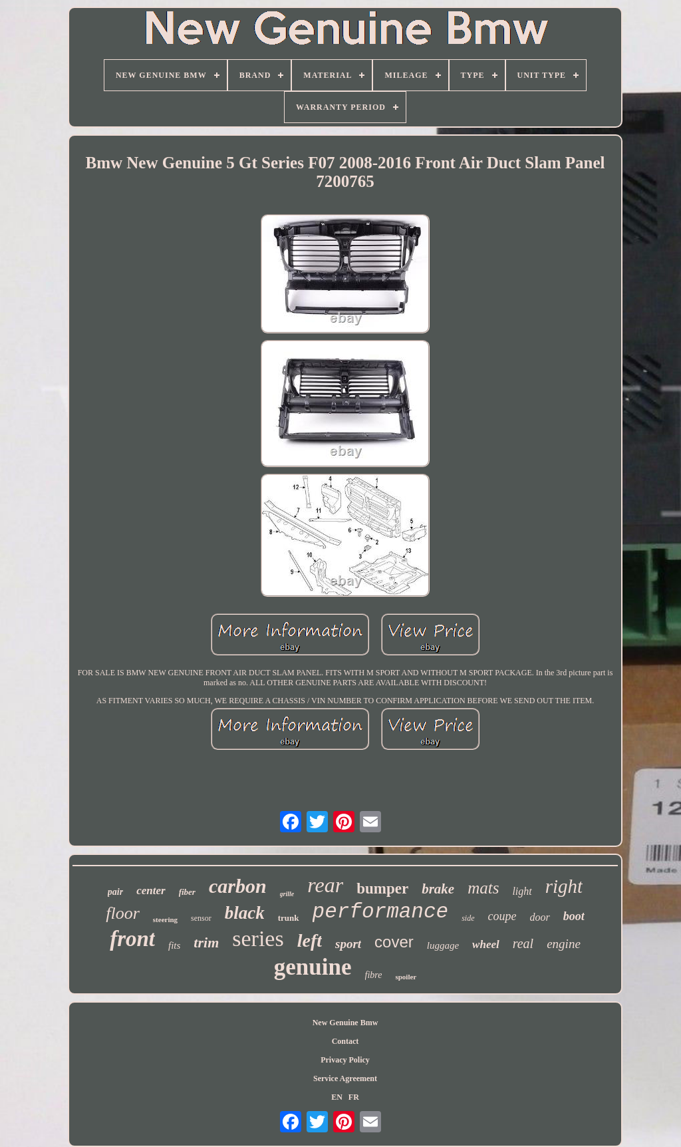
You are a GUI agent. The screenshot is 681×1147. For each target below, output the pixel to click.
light (521, 891)
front (132, 939)
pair (115, 892)
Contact (345, 1041)
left (309, 940)
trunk (288, 918)
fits (174, 945)
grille (287, 894)
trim (206, 942)
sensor (201, 918)
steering (165, 919)
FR (353, 1097)
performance (381, 911)
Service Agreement (345, 1078)
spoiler (405, 977)
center (150, 890)
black (245, 913)
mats (483, 888)
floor (123, 913)
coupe (502, 916)
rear (325, 885)
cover (394, 942)
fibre (373, 975)
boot (574, 916)
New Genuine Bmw (345, 1022)
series (257, 938)
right (564, 886)
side (468, 918)
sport (348, 944)
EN (336, 1097)
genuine (313, 967)
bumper (382, 888)
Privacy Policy (345, 1060)
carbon (238, 886)
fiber (187, 892)
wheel (485, 944)
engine (564, 944)
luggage (443, 945)
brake (438, 889)
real (523, 943)
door (540, 917)
